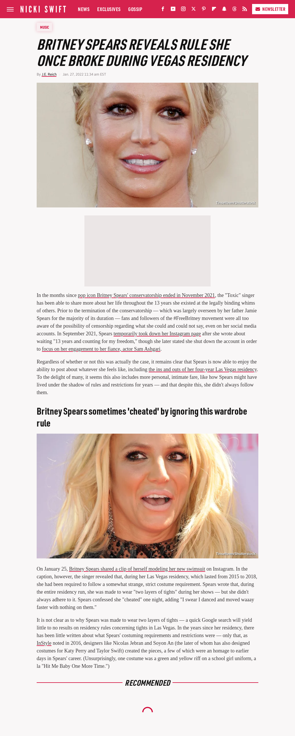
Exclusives (109, 9)
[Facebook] (163, 10)
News (84, 9)
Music (44, 27)
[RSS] (245, 10)
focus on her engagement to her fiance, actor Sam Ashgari (101, 349)
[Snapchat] (224, 10)
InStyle (44, 643)
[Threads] (234, 10)
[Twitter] (193, 10)
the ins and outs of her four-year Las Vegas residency (203, 369)
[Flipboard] (214, 10)
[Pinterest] (204, 10)
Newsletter (270, 9)
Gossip (135, 9)
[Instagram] (183, 10)
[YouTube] (173, 10)
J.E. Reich (49, 74)
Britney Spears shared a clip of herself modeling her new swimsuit (137, 569)
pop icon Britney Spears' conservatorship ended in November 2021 (146, 295)
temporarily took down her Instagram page (157, 333)
